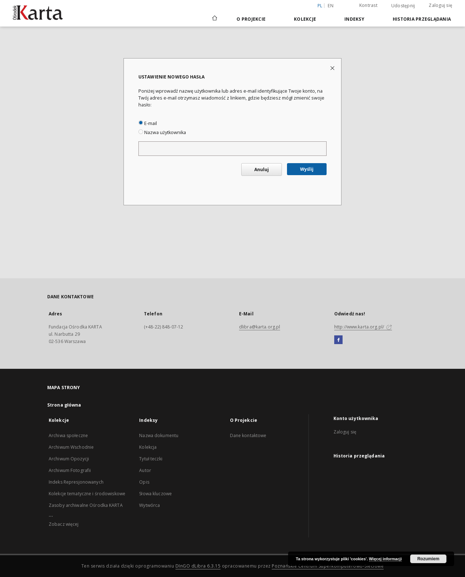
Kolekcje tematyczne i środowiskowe (87, 494)
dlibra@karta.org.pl (259, 327)
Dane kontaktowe (248, 435)
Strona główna (64, 405)
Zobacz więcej (64, 524)
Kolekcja (148, 447)
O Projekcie (251, 19)
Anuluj (261, 169)
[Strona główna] (214, 19)
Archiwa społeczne (68, 435)
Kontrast (368, 5)
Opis (144, 482)
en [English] (330, 5)
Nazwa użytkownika (162, 132)
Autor (145, 470)
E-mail (147, 123)
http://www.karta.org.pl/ (363, 327)
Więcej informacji (385, 559)
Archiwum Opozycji (69, 459)
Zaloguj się (440, 5)
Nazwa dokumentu (158, 435)
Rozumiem (428, 558)
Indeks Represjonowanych (76, 482)
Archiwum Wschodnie (71, 447)
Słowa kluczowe (155, 494)
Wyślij (307, 169)
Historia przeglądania (422, 19)
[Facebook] (338, 340)
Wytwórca (149, 505)
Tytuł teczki (150, 459)
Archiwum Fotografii (70, 470)
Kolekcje (305, 19)
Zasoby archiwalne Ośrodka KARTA (86, 505)
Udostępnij (403, 6)
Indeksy (354, 19)
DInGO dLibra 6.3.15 (198, 566)
